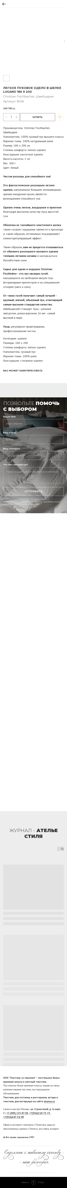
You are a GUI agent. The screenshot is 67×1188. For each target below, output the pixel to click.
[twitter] (61, 1137)
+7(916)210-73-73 (39, 1113)
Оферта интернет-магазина (18, 1124)
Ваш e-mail (9, 432)
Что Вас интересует (15, 464)
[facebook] (55, 1137)
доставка (44, 1128)
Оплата (33, 1128)
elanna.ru (49, 1101)
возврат (54, 1128)
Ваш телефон (11, 448)
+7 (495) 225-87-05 (17, 1113)
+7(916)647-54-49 (13, 1117)
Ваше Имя (9, 416)
